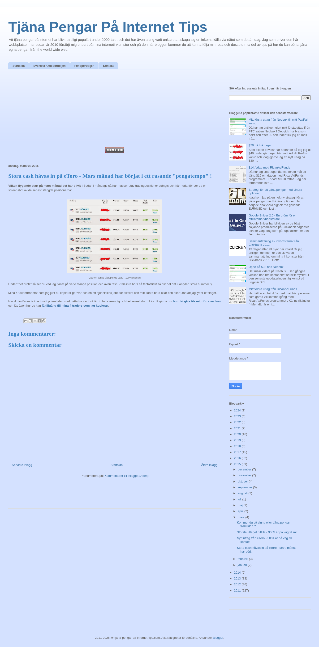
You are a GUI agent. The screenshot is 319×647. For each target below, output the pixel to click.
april (241, 511)
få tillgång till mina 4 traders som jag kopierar (75, 305)
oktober (243, 481)
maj (241, 505)
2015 (238, 464)
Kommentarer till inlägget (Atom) (126, 476)
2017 (238, 452)
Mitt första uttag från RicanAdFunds (273, 289)
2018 (238, 446)
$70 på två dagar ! (261, 145)
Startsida (19, 66)
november (245, 475)
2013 (238, 578)
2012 (238, 584)
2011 (238, 590)
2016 (238, 458)
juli (240, 499)
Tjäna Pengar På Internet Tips (107, 27)
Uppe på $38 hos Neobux (266, 267)
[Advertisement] (114, 109)
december (245, 469)
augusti (243, 493)
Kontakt (108, 66)
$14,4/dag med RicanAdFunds (269, 167)
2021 (238, 428)
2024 (238, 410)
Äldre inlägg (209, 465)
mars (242, 517)
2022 (238, 422)
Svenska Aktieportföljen (49, 66)
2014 (238, 572)
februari (243, 559)
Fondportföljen (84, 66)
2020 (238, 434)
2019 (238, 440)
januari (243, 565)
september (245, 487)
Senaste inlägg (22, 465)
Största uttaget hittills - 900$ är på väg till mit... (268, 532)
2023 (238, 416)
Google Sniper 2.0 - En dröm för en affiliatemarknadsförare (272, 217)
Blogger (218, 637)
